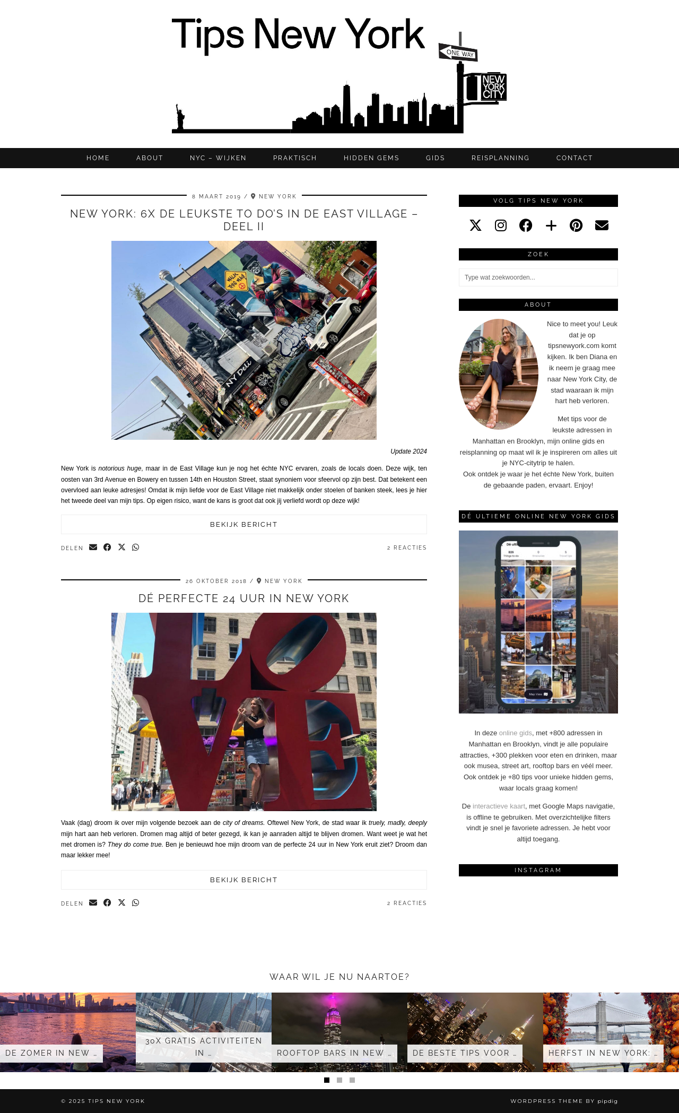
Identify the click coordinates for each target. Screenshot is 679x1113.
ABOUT (149, 158)
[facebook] (526, 225)
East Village (247, 490)
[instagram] (501, 225)
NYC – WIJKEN (218, 158)
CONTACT (574, 158)
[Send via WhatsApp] (136, 548)
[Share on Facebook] (108, 548)
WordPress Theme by (564, 1101)
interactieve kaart (499, 806)
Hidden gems (371, 158)
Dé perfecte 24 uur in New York (244, 598)
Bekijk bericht (244, 524)
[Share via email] (93, 548)
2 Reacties (407, 548)
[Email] (601, 225)
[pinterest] (576, 225)
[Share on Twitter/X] (122, 548)
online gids (515, 733)
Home (98, 158)
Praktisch (295, 158)
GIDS (435, 158)
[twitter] (475, 225)
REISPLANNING (501, 158)
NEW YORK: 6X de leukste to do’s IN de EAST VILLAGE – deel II (244, 220)
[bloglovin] (551, 225)
